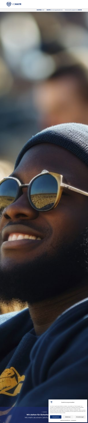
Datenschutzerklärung (65, 420)
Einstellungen (80, 417)
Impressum (73, 420)
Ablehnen (68, 417)
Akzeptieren (55, 417)
